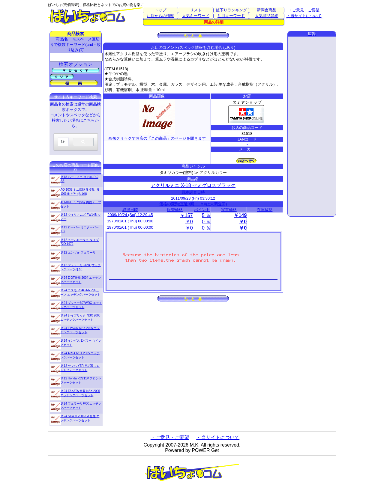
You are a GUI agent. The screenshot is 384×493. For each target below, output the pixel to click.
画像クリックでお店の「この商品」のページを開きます (157, 136)
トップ (160, 10)
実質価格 (229, 209)
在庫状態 (264, 209)
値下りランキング (231, 10)
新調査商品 (266, 10)
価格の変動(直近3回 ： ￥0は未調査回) (193, 204)
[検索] (62, 141)
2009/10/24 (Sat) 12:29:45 (130, 214)
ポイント (202, 209)
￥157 (186, 215)
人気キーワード (195, 15)
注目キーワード (231, 15)
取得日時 (130, 209)
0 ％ (206, 221)
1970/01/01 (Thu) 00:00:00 (130, 221)
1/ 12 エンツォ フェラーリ (78, 252)
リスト (196, 10)
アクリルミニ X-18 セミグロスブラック (193, 185)
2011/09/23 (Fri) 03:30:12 (193, 198)
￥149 (240, 215)
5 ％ (206, 215)
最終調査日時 (193, 192)
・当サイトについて (304, 15)
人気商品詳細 (266, 15)
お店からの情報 (160, 15)
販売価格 (175, 209)
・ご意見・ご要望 (304, 10)
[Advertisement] (312, 126)
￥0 (189, 221)
